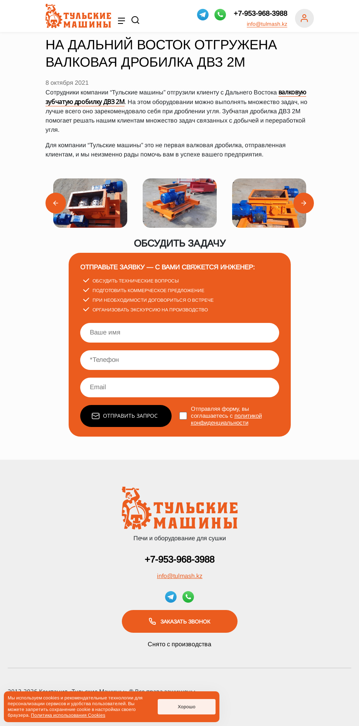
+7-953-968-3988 (260, 13)
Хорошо (187, 706)
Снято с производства (179, 644)
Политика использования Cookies (68, 715)
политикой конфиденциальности (226, 419)
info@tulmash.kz (267, 24)
